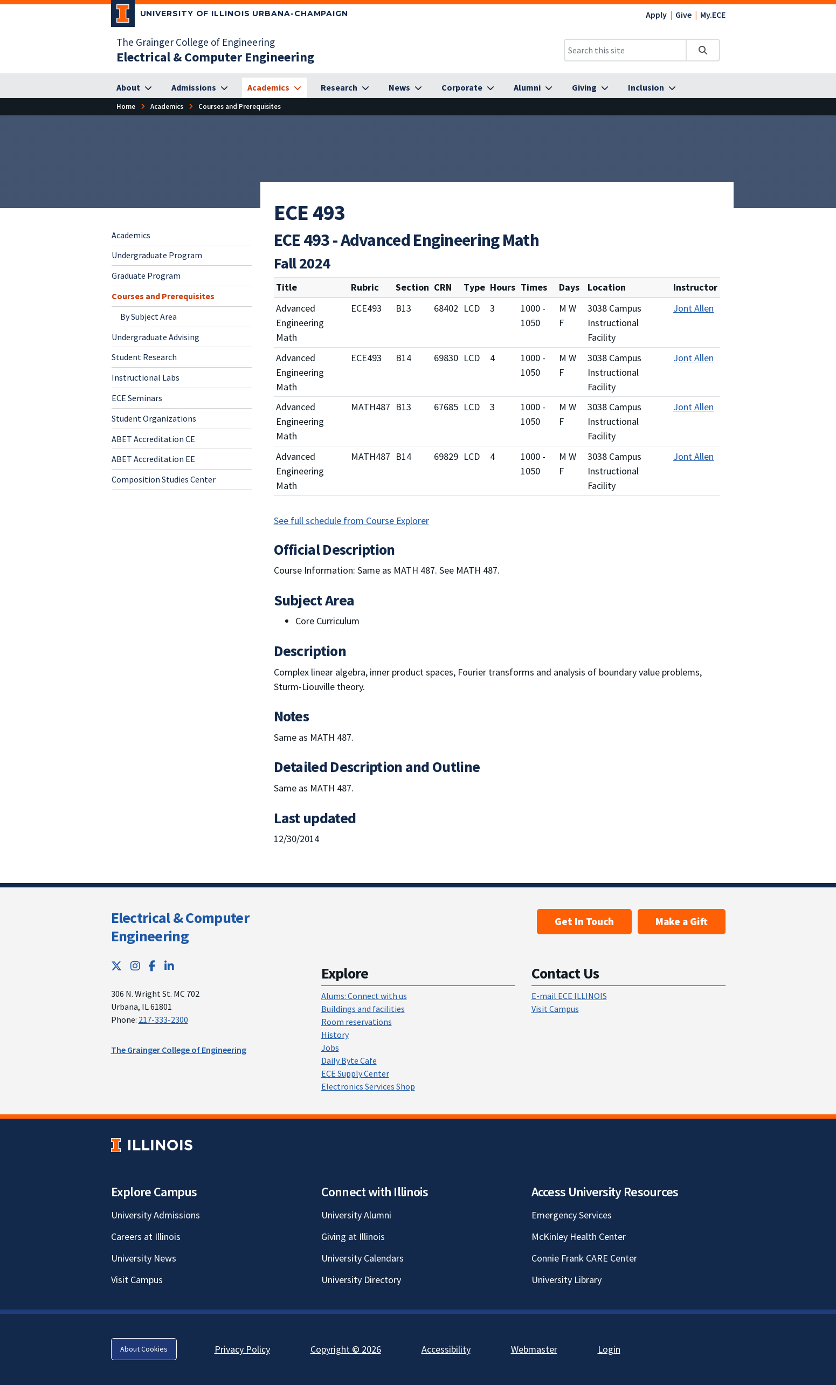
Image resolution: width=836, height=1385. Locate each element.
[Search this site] (625, 50)
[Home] (125, 106)
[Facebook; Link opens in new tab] (152, 966)
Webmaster (534, 1349)
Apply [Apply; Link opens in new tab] (656, 14)
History (335, 1034)
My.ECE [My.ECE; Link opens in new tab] (713, 14)
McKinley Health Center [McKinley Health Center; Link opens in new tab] (578, 1236)
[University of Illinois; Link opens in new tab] (151, 1145)
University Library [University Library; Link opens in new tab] (566, 1279)
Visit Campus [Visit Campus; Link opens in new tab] (137, 1279)
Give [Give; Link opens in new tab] (683, 14)
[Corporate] (468, 88)
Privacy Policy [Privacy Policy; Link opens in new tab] (242, 1349)
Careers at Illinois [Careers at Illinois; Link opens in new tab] (146, 1236)
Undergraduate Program (157, 255)
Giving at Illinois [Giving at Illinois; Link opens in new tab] (353, 1236)
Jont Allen (693, 308)
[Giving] (590, 88)
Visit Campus (555, 1008)
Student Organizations (154, 418)
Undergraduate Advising (155, 337)
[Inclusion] (652, 88)
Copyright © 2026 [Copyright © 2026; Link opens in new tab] (345, 1349)
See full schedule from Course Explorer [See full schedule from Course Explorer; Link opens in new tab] (351, 520)
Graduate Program (146, 275)
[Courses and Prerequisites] (239, 106)
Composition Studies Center (164, 479)
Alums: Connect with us (364, 995)
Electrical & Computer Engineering (180, 927)
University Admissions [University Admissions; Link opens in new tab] (155, 1215)
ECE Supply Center (355, 1073)
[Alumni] (533, 88)
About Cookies (144, 1349)
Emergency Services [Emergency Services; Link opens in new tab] (571, 1215)
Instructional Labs (145, 377)
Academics (131, 235)
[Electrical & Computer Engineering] (215, 57)
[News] (405, 88)
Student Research (144, 357)
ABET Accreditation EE (153, 458)
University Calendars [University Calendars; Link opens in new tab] (362, 1258)
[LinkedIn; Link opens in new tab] (169, 966)
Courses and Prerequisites (163, 296)
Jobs (330, 1047)
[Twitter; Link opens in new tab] (116, 966)
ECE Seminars (137, 397)
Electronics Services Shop (368, 1086)
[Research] (345, 88)
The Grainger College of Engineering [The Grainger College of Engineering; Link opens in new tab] (195, 42)
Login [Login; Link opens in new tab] (609, 1349)
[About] (134, 88)
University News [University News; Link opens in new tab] (143, 1258)
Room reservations (356, 1021)
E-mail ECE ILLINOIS (569, 995)
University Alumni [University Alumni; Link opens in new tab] (356, 1215)
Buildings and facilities (363, 1008)
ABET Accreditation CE (153, 438)
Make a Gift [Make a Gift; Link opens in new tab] (681, 921)
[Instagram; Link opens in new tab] (135, 966)
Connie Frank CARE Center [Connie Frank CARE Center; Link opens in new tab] (584, 1258)
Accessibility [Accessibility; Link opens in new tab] (446, 1349)
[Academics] (274, 88)
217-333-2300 (163, 1019)
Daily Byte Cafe (349, 1060)
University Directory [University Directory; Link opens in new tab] (361, 1279)
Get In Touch (584, 921)
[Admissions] (199, 88)
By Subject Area (148, 316)
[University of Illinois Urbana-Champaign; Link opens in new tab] (230, 15)
